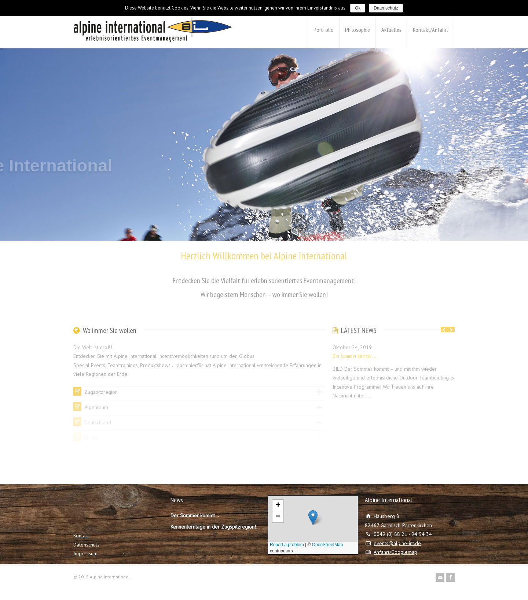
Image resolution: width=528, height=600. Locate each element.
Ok (357, 8)
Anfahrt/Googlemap (395, 552)
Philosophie (357, 29)
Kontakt (81, 535)
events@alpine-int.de (397, 543)
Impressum (85, 553)
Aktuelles (391, 29)
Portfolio (324, 29)
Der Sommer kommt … (354, 355)
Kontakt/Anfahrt (430, 29)
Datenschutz (86, 544)
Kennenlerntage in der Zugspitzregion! (213, 526)
